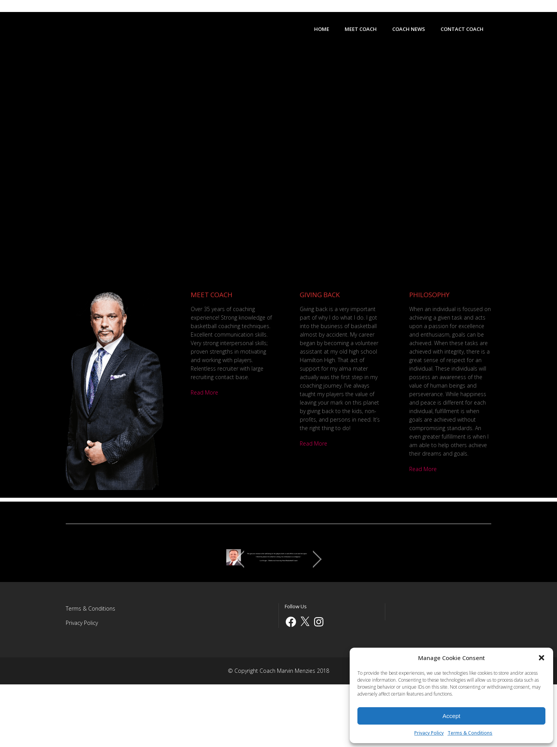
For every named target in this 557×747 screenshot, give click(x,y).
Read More (204, 392)
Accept (451, 716)
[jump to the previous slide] (79, 590)
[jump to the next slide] (477, 590)
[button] (541, 658)
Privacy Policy (429, 733)
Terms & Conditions (470, 733)
